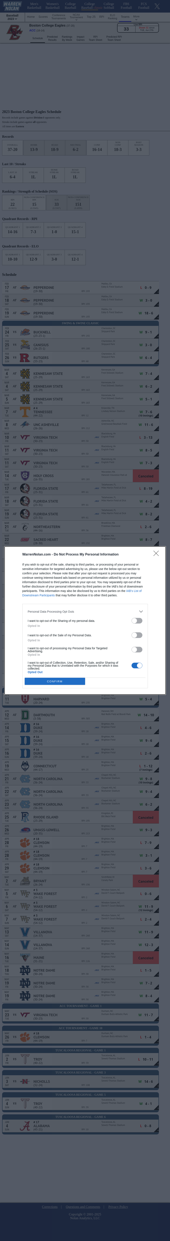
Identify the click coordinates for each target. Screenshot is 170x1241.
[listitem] (85, 611)
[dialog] (85, 620)
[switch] (137, 621)
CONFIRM (55, 681)
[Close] (157, 555)
